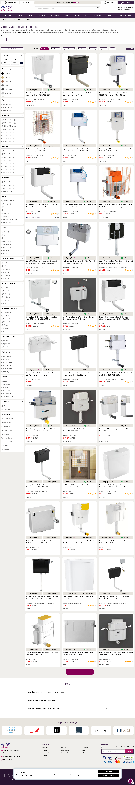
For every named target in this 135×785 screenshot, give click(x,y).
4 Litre (6, 266)
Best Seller (44, 49)
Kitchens (110, 15)
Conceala (7, 247)
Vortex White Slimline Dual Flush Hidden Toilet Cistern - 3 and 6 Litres (79, 206)
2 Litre (6, 291)
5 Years (6, 325)
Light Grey (9, 93)
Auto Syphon (8, 356)
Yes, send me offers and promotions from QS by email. (118, 747)
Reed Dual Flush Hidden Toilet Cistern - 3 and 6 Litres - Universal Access (79, 94)
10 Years (7, 312)
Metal (6, 387)
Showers (42, 15)
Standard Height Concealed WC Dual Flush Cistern (115, 430)
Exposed (6, 110)
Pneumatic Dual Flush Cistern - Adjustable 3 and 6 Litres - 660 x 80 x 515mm (116, 262)
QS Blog (44, 750)
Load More (79, 672)
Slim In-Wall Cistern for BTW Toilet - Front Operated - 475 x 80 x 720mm (78, 486)
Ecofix (6, 253)
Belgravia (7, 241)
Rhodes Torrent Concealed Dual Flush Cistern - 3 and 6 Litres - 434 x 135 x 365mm (77, 150)
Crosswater (8, 207)
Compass (7, 244)
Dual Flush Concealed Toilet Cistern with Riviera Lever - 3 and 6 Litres (41, 374)
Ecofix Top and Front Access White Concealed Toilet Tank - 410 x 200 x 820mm (116, 654)
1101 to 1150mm (9, 126)
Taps (66, 15)
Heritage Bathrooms (10, 219)
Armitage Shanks (9, 201)
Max (15, 59)
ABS (5, 381)
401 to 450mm (9, 160)
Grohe (6, 216)
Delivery (63, 747)
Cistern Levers (6, 426)
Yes (5, 347)
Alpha (6, 232)
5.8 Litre (6, 269)
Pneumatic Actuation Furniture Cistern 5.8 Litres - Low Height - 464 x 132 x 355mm (42, 94)
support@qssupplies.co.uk (10, 756)
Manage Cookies (109, 775)
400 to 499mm (8, 141)
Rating (112, 49)
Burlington (7, 204)
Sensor (6, 372)
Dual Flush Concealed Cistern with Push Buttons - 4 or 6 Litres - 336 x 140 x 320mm (42, 598)
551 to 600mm (8, 172)
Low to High (92, 49)
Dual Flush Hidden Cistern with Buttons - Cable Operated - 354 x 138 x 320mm (41, 542)
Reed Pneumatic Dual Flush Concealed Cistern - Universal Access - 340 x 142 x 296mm (114, 318)
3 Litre (6, 294)
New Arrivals (82, 49)
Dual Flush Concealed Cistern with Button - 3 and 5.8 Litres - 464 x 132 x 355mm (42, 318)
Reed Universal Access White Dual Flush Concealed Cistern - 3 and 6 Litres (42, 206)
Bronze (8, 81)
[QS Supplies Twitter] (9, 775)
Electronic (7, 107)
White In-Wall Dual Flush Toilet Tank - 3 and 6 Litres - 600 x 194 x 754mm (115, 374)
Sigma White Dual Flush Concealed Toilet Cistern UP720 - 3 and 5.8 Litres (115, 150)
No (5, 341)
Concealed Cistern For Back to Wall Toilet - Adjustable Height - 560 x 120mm (41, 150)
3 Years (6, 322)
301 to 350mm (8, 135)
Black (8, 73)
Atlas (5, 238)
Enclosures (55, 15)
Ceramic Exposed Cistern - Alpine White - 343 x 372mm (78, 598)
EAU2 (6, 250)
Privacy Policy (65, 750)
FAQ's (4, 39)
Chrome (8, 85)
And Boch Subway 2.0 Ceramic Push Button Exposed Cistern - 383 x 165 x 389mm (114, 486)
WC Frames (5, 449)
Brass (7, 77)
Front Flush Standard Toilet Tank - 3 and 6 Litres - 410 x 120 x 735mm (78, 430)
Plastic (6, 390)
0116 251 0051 (6, 760)
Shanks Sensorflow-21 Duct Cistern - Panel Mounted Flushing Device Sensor (114, 598)
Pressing (7, 365)
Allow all (109, 771)
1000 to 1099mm (9, 120)
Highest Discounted (69, 49)
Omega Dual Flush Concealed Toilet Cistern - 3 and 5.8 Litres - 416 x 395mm (40, 430)
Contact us (85, 747)
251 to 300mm (8, 132)
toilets (88, 33)
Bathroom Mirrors (125, 15)
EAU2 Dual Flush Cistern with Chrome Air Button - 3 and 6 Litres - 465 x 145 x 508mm (41, 262)
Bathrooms (7, 15)
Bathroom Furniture (81, 15)
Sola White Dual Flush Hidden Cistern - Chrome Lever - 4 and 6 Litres (78, 654)
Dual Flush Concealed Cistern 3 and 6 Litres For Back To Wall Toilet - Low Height (115, 206)
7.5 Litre (6, 275)
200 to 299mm (8, 129)
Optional (6, 344)
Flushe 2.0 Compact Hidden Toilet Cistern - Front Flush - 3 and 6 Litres (42, 654)
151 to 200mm (9, 185)
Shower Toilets (6, 422)
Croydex (6, 210)
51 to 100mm (8, 191)
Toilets (20, 15)
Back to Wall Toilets (8, 442)
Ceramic (6, 384)
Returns (84, 753)
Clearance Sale (10, 2)
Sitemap (44, 756)
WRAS (6, 409)
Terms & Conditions (67, 753)
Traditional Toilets (7, 419)
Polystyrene (7, 393)
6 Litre (6, 272)
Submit (129, 751)
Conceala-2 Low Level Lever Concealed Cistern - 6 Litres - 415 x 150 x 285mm (42, 486)
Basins (30, 15)
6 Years (6, 328)
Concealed (7, 104)
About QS (45, 747)
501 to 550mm (9, 169)
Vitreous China (8, 396)
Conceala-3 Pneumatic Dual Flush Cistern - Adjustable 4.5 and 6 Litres (77, 374)
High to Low (103, 49)
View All (130, 49)
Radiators (97, 15)
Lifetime (6, 331)
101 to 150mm (9, 182)
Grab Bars (5, 446)
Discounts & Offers (47, 753)
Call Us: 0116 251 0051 (126, 7)
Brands (26, 2)
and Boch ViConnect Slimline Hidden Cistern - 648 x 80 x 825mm (114, 542)
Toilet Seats (5, 434)
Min (6, 59)
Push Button (8, 369)
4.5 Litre (7, 263)
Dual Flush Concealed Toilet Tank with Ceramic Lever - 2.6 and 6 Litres (79, 262)
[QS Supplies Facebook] (4, 775)
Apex (5, 235)
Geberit (6, 213)
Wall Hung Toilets (7, 430)
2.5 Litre (6, 288)
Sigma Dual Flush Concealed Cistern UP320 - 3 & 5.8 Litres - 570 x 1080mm (114, 94)
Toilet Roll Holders (7, 438)
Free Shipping (55, 49)
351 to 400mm (9, 138)
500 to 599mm (8, 166)
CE (5, 406)
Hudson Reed (8, 222)
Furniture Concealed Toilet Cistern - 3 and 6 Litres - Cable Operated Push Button (78, 318)
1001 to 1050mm (9, 123)
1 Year (6, 316)
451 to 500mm (9, 163)
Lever (6, 359)
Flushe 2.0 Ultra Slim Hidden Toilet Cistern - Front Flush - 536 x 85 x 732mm (79, 542)
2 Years (6, 319)
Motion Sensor (8, 362)
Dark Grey (9, 89)
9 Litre (6, 278)
